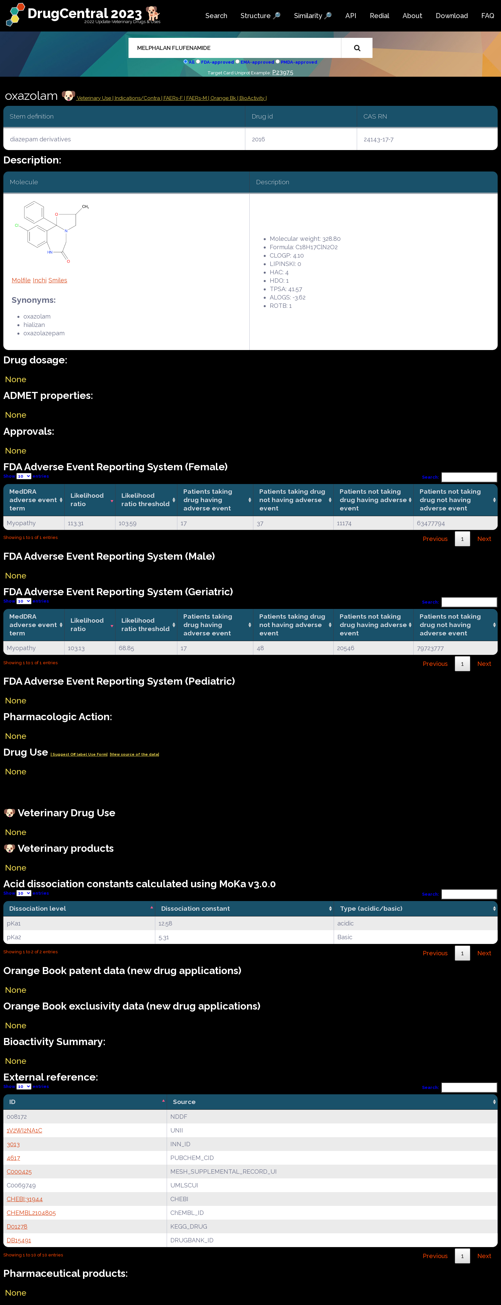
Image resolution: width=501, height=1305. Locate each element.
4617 (13, 1157)
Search (216, 16)
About (412, 16)
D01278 (17, 1226)
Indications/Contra (138, 98)
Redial (379, 16)
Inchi (40, 280)
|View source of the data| (134, 754)
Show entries (26, 476)
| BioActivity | (252, 98)
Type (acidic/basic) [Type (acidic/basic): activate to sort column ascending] (371, 908)
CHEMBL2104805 (31, 1212)
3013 (13, 1144)
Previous (435, 538)
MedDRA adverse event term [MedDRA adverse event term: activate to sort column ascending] (33, 500)
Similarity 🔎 (313, 16)
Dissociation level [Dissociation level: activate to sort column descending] (37, 908)
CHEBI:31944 (25, 1199)
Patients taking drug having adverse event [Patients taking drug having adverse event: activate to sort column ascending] (207, 500)
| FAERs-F (172, 98)
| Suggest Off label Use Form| (79, 754)
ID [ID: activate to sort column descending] (12, 1101)
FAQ (487, 16)
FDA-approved (217, 62)
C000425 (19, 1171)
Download (452, 16)
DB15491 (19, 1240)
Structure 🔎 (261, 16)
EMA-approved (257, 62)
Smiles (58, 280)
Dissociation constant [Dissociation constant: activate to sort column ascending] (195, 908)
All (191, 62)
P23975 (282, 72)
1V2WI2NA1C (24, 1130)
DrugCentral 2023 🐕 (94, 13)
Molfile (21, 280)
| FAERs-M (196, 98)
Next (484, 538)
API (350, 16)
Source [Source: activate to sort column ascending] (184, 1101)
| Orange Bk (222, 98)
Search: (460, 477)
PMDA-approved (299, 62)
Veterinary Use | (95, 98)
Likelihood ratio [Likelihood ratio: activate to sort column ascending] (87, 499)
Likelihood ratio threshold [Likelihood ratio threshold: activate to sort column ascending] (145, 499)
